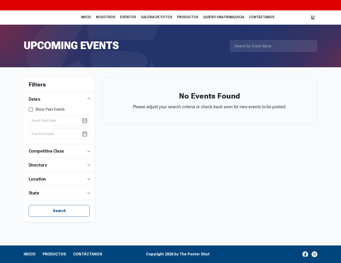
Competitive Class (46, 151)
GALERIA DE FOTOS (156, 17)
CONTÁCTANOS (261, 17)
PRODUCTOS (187, 17)
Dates (34, 99)
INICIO (86, 17)
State (34, 192)
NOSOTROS (105, 17)
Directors (38, 165)
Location (37, 179)
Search (59, 211)
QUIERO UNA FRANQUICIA (223, 17)
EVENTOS (128, 17)
